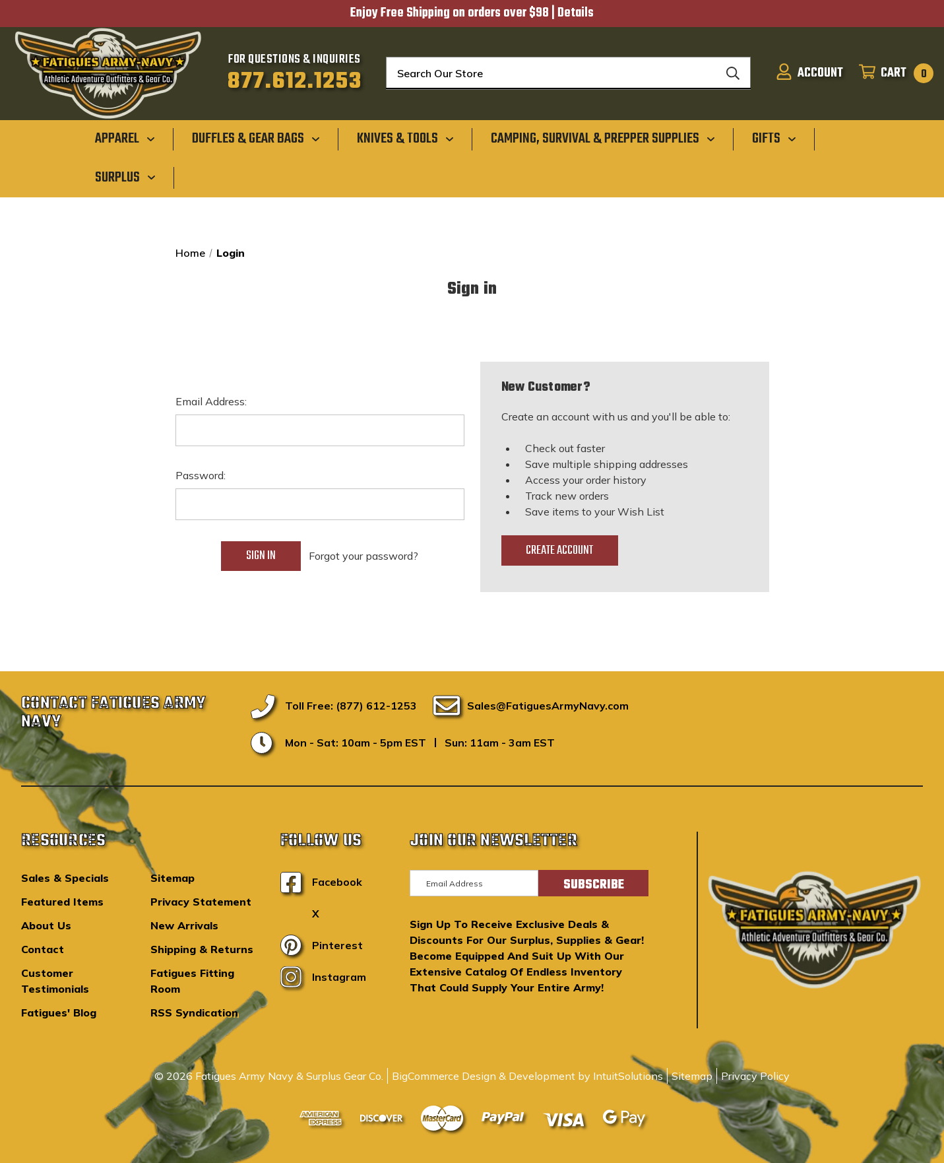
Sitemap (172, 877)
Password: (200, 475)
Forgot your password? (363, 555)
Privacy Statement (200, 901)
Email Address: (211, 401)
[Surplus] (125, 176)
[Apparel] (125, 138)
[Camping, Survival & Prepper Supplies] (603, 138)
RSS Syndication (194, 1012)
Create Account (559, 550)
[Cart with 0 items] (892, 73)
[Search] (733, 73)
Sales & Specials (65, 877)
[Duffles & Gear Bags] (255, 138)
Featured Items (62, 901)
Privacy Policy (755, 1075)
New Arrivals (184, 925)
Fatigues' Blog (58, 1012)
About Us (46, 925)
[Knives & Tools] (405, 138)
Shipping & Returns (201, 949)
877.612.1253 (295, 81)
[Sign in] (809, 73)
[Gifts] (774, 138)
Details (575, 13)
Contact (42, 949)
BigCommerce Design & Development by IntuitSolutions (527, 1075)
